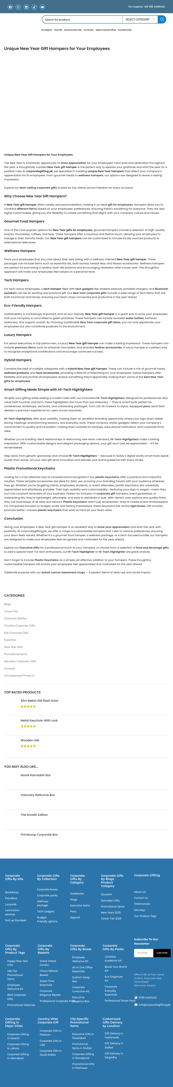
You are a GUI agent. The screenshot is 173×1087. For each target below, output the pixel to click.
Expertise (10, 639)
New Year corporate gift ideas (100, 322)
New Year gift (56, 167)
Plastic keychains (75, 502)
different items (27, 209)
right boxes (137, 506)
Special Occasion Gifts (73, 30)
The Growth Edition (34, 815)
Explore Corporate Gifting (105, 30)
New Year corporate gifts (90, 293)
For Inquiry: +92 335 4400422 (143, 6)
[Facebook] (10, 7)
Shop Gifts (58, 30)
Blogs (7, 604)
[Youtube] (42, 7)
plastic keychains (50, 510)
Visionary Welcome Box (38, 795)
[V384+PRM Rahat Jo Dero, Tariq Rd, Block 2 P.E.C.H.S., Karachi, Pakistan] (151, 1044)
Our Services (89, 30)
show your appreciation (113, 527)
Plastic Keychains (47, 560)
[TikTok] (34, 7)
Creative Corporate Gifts (19, 625)
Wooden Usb (30, 740)
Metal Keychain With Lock (39, 721)
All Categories (46, 30)
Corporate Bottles (15, 618)
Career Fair (11, 611)
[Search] (104, 19)
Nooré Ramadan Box (35, 775)
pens (146, 406)
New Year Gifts (13, 646)
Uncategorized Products (19, 675)
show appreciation (73, 163)
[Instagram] (18, 7)
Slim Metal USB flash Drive (39, 701)
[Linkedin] (26, 7)
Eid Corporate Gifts (16, 632)
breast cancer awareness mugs (63, 572)
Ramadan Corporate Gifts (20, 661)
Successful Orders (125, 30)
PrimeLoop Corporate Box (39, 834)
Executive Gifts (30, 547)
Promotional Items (15, 654)
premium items (25, 347)
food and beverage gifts (152, 547)
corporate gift (105, 493)
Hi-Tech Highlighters (110, 398)
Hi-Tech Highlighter (81, 552)
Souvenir (9, 668)
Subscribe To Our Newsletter (146, 941)
